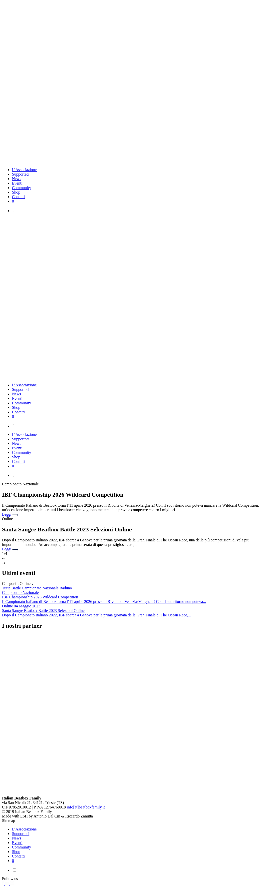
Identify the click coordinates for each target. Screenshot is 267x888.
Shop (16, 192)
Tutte (6, 588)
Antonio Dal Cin (46, 816)
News (16, 179)
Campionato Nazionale (40, 588)
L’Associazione (24, 170)
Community (21, 188)
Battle (16, 588)
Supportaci (20, 174)
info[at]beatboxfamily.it (86, 807)
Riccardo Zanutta (79, 816)
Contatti (18, 197)
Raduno (65, 588)
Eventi (17, 183)
